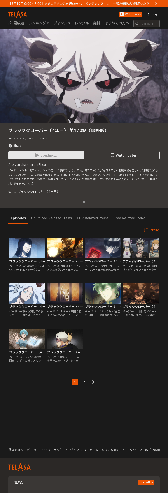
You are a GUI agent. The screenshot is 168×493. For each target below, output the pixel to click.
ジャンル (76, 450)
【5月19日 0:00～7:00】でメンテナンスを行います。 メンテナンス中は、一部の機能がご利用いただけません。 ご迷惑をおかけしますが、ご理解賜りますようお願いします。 (80, 4)
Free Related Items (129, 218)
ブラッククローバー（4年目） (39, 192)
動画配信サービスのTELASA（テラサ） (35, 450)
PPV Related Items (92, 218)
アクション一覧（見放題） (145, 450)
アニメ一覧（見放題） (104, 450)
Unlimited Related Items (51, 218)
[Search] (146, 23)
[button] (130, 14)
